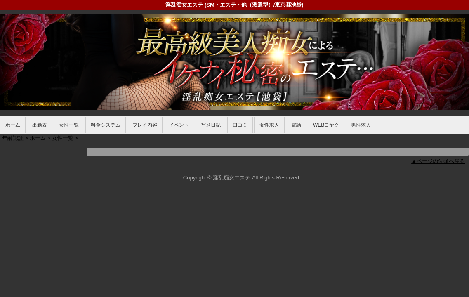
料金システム (105, 125)
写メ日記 (211, 125)
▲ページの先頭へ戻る (438, 161)
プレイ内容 (144, 125)
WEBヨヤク (326, 125)
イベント (179, 125)
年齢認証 (13, 138)
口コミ (240, 125)
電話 (296, 125)
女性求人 (269, 125)
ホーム (12, 125)
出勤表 (39, 125)
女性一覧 (69, 125)
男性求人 (361, 125)
